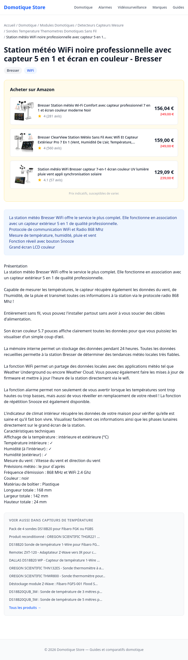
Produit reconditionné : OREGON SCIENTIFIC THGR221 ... (54, 536)
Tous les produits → (25, 607)
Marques (160, 7)
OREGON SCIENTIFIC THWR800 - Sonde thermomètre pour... (57, 576)
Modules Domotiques (57, 25)
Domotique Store (24, 7)
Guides (178, 7)
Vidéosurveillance (132, 7)
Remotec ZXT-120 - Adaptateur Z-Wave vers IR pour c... (52, 552)
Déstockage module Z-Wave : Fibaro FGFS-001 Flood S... (53, 583)
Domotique (83, 7)
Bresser (13, 70)
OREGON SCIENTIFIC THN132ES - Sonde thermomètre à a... (56, 568)
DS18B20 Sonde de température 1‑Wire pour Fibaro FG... (54, 544)
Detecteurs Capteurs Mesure (101, 25)
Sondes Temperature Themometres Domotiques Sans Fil (51, 31)
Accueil (9, 25)
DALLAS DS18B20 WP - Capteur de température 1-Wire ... (54, 560)
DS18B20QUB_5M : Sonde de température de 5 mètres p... (55, 599)
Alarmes (105, 7)
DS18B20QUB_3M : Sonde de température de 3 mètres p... (55, 591)
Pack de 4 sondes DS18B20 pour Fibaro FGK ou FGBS (51, 528)
